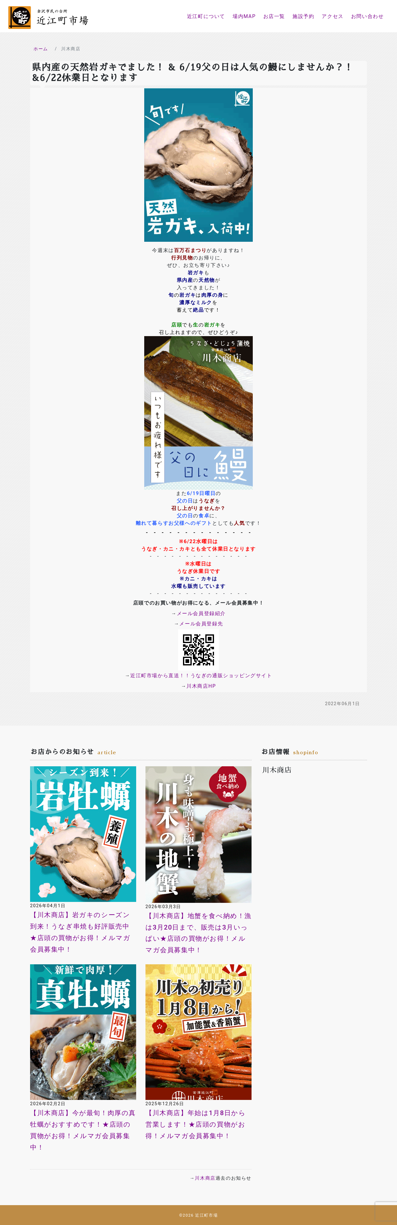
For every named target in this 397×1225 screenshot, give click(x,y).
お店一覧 (274, 16)
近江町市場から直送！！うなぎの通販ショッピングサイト (201, 675)
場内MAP (244, 16)
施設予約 (303, 16)
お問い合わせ (367, 16)
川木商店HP (201, 686)
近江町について (206, 16)
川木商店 (205, 1178)
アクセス (332, 16)
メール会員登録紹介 (201, 613)
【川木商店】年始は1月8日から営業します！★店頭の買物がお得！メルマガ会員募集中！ (195, 1124)
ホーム (40, 48)
